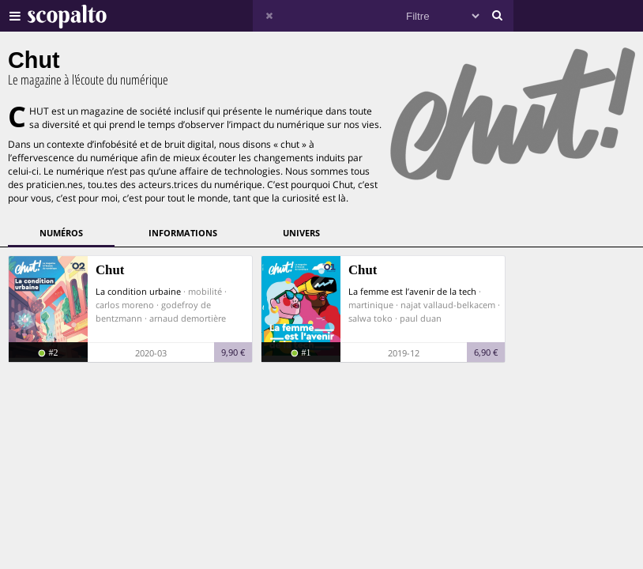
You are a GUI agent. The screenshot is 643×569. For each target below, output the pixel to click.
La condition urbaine (138, 291)
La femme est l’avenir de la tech (412, 291)
